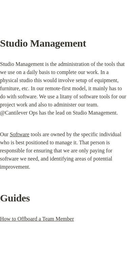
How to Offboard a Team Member (37, 219)
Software (19, 134)
